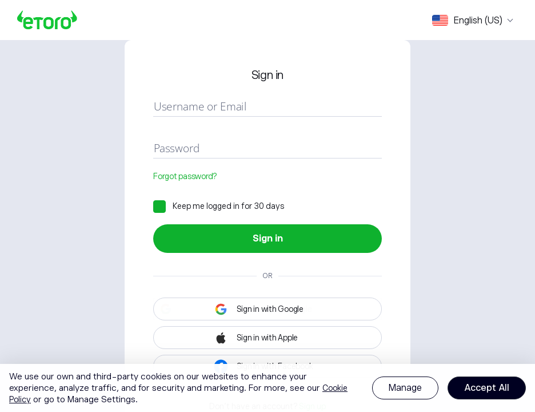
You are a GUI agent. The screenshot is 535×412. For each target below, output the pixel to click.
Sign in (268, 238)
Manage (405, 388)
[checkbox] (218, 206)
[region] (267, 388)
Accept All (486, 388)
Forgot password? (185, 176)
